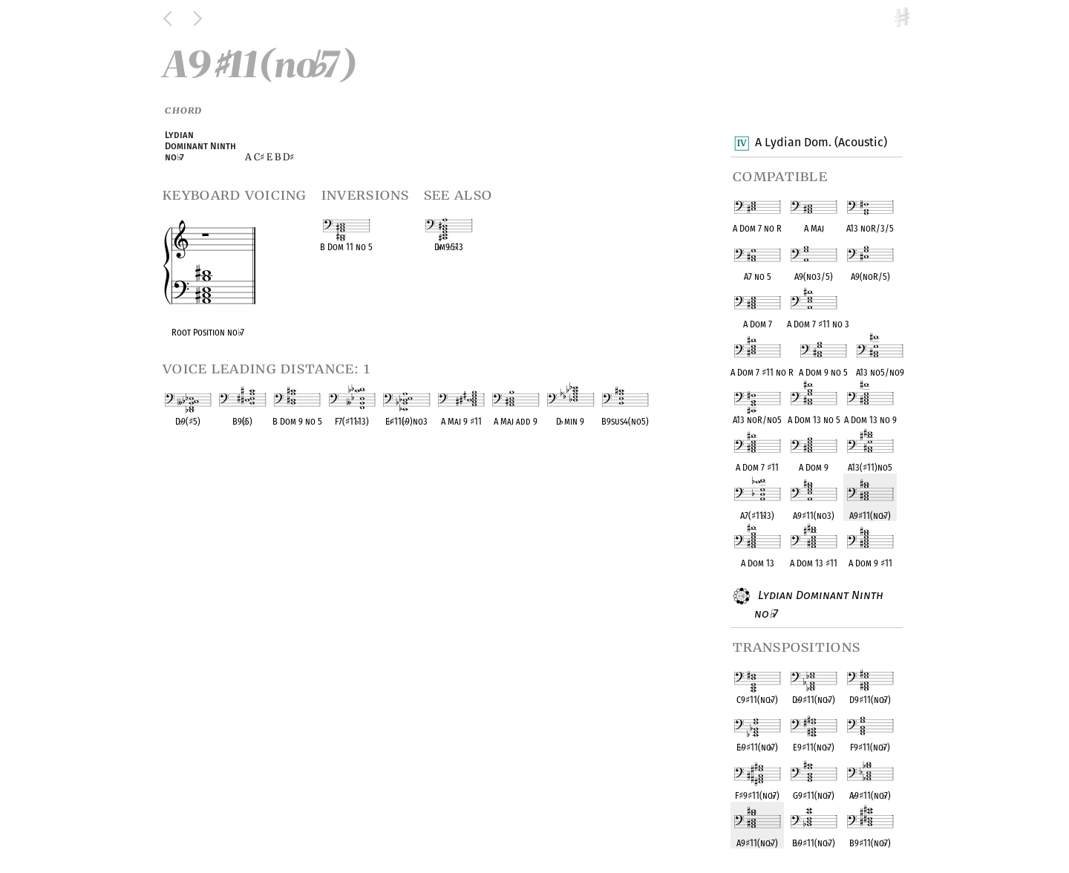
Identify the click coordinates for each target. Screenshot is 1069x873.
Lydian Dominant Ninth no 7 (818, 604)
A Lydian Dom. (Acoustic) (820, 143)
